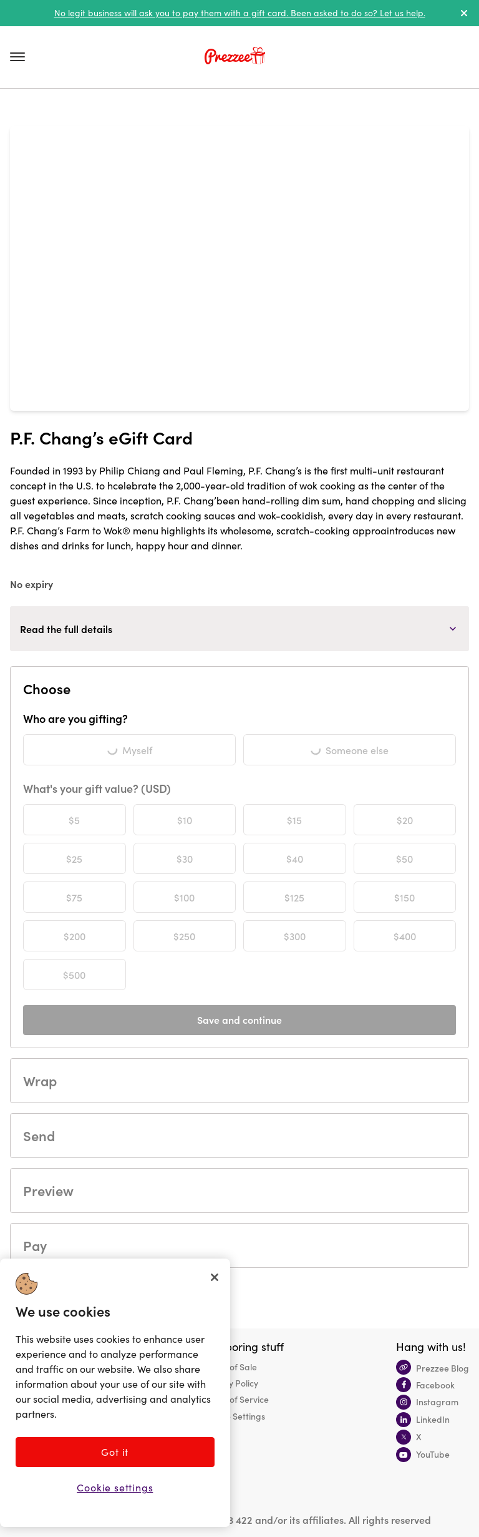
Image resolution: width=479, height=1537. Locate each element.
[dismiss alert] (464, 13)
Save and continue (239, 1019)
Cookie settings (115, 1487)
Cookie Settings (234, 1416)
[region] (115, 1393)
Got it (114, 1451)
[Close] (214, 1277)
